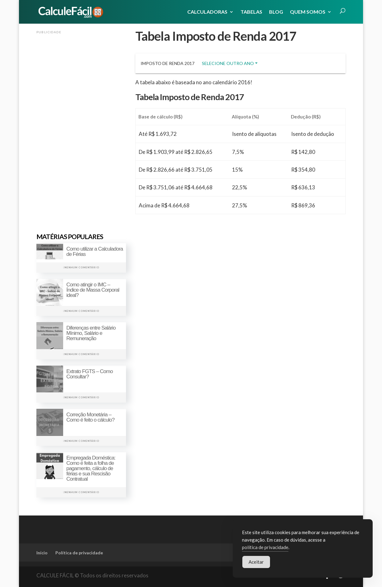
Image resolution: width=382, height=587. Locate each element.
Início (42, 552)
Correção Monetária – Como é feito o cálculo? (90, 417)
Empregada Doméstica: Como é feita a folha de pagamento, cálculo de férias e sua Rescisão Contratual (90, 468)
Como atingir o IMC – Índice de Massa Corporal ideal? (92, 290)
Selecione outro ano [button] (228, 63)
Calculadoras (207, 12)
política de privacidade (265, 548)
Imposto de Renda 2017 (167, 63)
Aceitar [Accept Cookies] (256, 562)
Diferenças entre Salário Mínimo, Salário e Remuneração (90, 333)
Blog (276, 12)
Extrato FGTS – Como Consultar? (89, 374)
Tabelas (251, 12)
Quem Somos (307, 12)
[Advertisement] (81, 129)
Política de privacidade (79, 552)
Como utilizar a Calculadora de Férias (94, 251)
